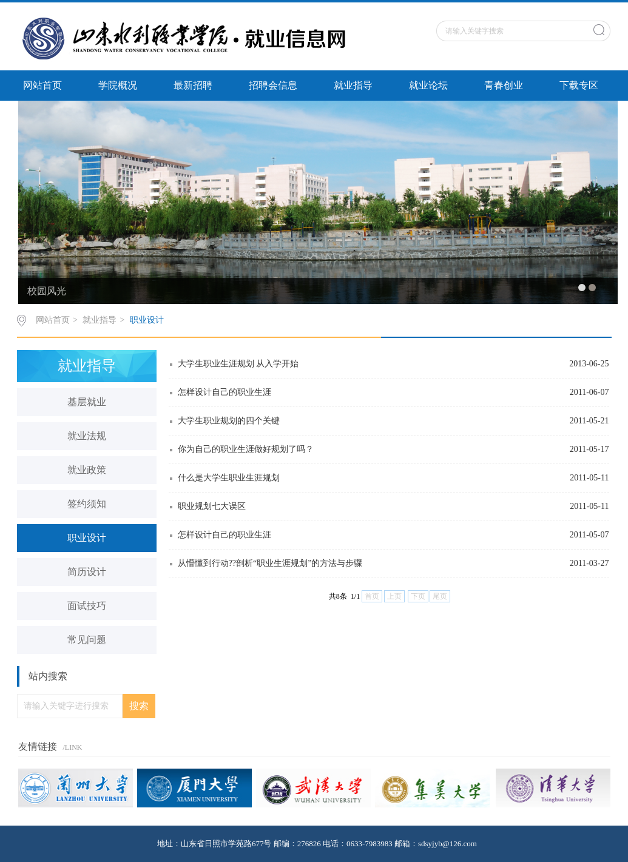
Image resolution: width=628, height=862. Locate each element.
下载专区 (578, 85)
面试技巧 (86, 606)
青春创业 (503, 85)
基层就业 (86, 402)
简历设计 (86, 572)
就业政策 (86, 470)
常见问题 (86, 640)
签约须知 (86, 504)
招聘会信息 (273, 85)
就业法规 (86, 436)
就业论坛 (428, 85)
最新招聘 (193, 85)
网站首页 (42, 85)
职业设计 (147, 320)
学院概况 (117, 85)
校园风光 (46, 291)
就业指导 (353, 85)
